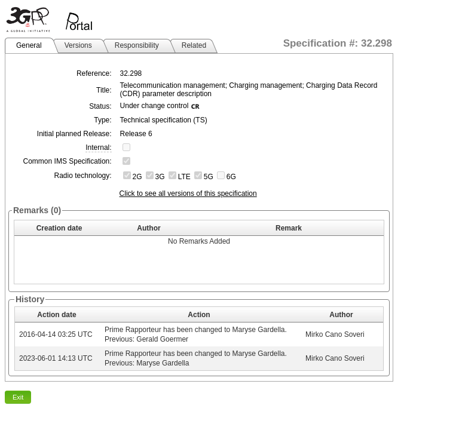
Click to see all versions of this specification (188, 193)
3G (160, 177)
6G (231, 177)
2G (137, 177)
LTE (184, 177)
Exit (18, 397)
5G (208, 177)
